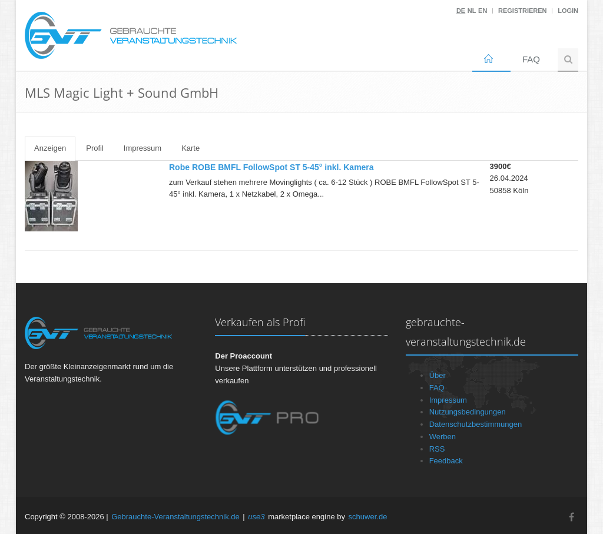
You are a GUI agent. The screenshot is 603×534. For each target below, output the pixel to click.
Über (437, 375)
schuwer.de (368, 516)
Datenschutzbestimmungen (475, 424)
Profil (95, 148)
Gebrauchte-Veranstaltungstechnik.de (175, 516)
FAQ (531, 59)
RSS (437, 449)
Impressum (142, 148)
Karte (190, 148)
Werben (442, 436)
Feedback (446, 460)
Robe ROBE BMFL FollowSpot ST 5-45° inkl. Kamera (271, 167)
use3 (256, 516)
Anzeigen (50, 148)
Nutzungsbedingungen (467, 411)
